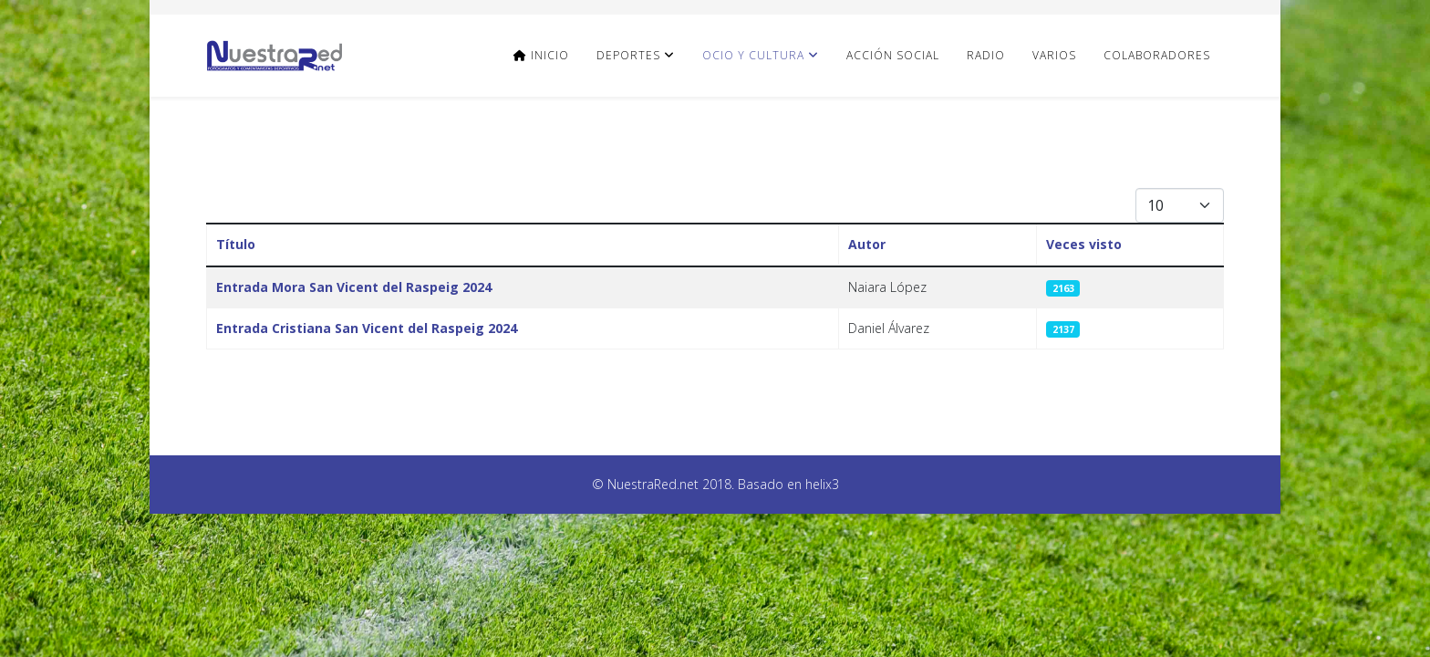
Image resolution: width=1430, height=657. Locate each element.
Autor (867, 244)
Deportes (628, 55)
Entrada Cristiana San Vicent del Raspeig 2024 (366, 328)
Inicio (541, 55)
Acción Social (892, 55)
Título (235, 244)
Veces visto (1084, 244)
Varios (1054, 55)
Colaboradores (1157, 55)
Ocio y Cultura (753, 55)
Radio (986, 55)
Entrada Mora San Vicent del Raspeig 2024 (354, 287)
